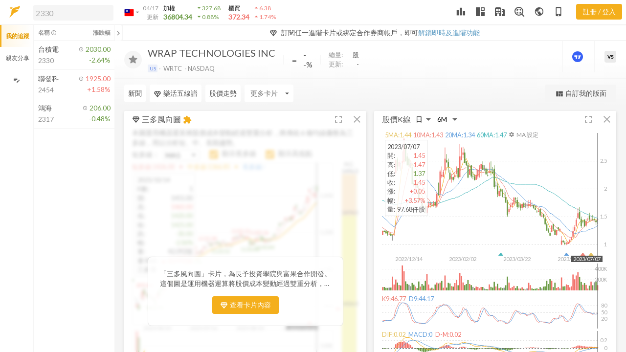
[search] (73, 13)
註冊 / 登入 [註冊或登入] (599, 11)
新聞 (135, 93)
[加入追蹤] (133, 59)
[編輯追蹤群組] (16, 80)
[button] (71, 12)
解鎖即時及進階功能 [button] (449, 32)
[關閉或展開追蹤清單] (118, 33)
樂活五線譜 (176, 93)
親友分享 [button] (17, 58)
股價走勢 (223, 93)
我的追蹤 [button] (17, 36)
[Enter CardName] (269, 93)
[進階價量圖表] (578, 56)
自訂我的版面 (580, 93)
